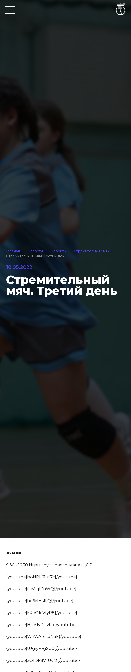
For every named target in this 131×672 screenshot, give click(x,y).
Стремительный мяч (92, 251)
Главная (13, 251)
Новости (35, 251)
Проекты (58, 251)
